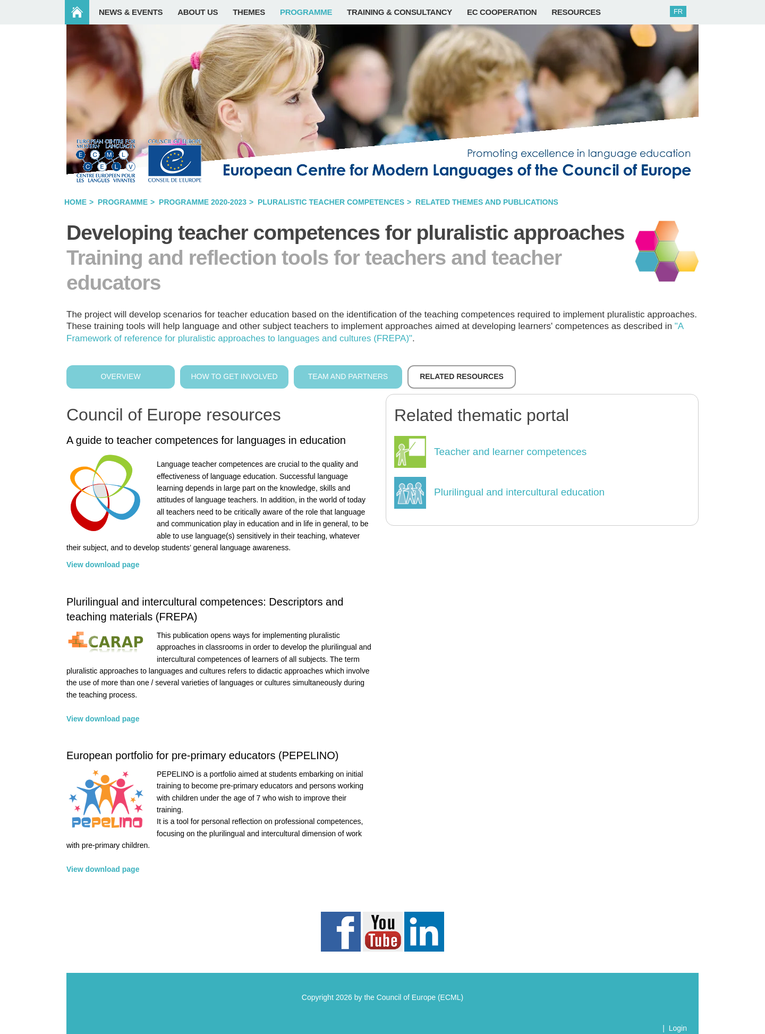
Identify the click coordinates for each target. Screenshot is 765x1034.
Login (678, 1028)
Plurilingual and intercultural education (519, 492)
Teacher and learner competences (510, 451)
